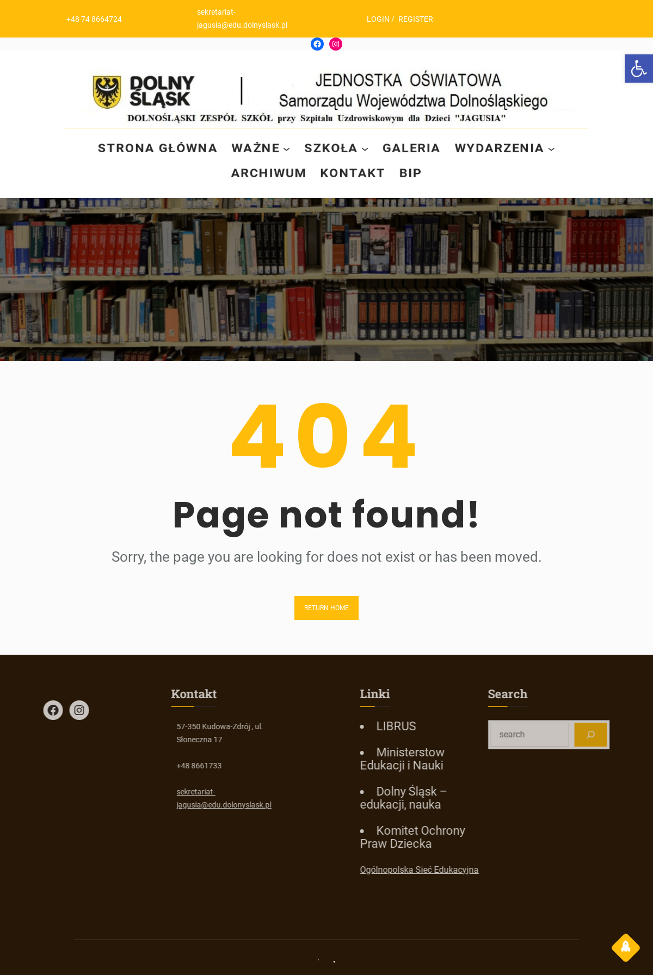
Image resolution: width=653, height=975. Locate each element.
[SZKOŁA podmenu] (365, 148)
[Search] (619, 735)
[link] (639, 68)
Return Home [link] (326, 608)
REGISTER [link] (420, 19)
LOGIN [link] (382, 19)
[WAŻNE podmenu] (286, 148)
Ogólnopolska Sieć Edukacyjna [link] (448, 870)
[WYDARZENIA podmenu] (555, 148)
